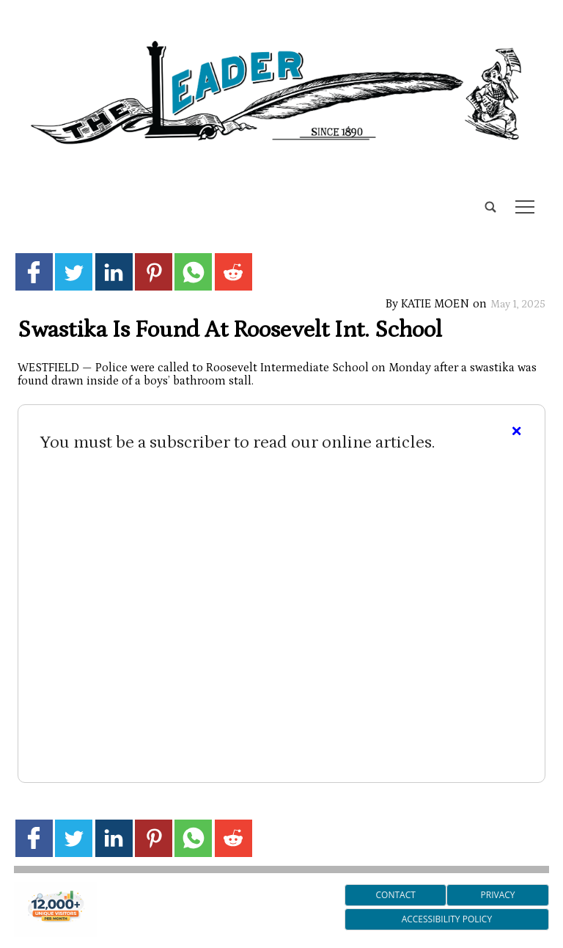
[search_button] (20, 195)
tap (524, 207)
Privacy (498, 895)
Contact (396, 895)
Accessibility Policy (447, 919)
